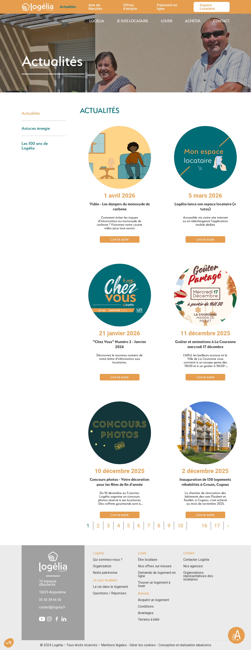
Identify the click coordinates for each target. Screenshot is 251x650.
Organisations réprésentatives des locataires (198, 576)
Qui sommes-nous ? (107, 559)
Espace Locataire (207, 7)
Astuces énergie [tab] (36, 128)
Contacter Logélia (196, 559)
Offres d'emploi (130, 7)
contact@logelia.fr (52, 607)
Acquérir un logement (153, 600)
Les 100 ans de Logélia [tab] (35, 146)
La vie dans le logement (110, 586)
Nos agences (193, 566)
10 (180, 526)
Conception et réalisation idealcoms (185, 645)
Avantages (145, 613)
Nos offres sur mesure (155, 566)
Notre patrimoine (105, 572)
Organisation (102, 566)
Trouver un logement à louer (154, 584)
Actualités (68, 7)
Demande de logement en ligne (157, 574)
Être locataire (147, 559)
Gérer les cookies (143, 645)
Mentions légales (114, 645)
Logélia (96, 21)
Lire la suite (120, 239)
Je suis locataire (132, 21)
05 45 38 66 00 (50, 600)
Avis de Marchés (95, 7)
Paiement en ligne (167, 7)
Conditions (146, 606)
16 (204, 526)
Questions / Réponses (109, 593)
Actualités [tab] (31, 113)
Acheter (192, 21)
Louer (166, 21)
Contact (221, 21)
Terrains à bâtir (149, 619)
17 (217, 526)
